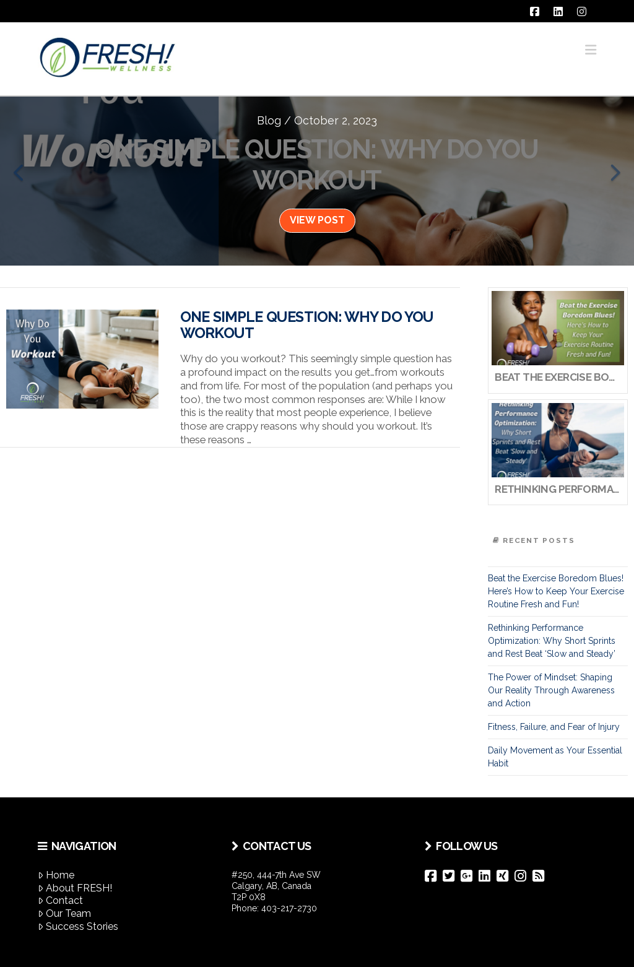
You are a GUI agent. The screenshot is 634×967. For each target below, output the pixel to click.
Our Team (64, 913)
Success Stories (78, 926)
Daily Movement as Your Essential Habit (555, 756)
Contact (60, 900)
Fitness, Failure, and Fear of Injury (554, 727)
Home (56, 875)
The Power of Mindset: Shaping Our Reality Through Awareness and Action (551, 690)
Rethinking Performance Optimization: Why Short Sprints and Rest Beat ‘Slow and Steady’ (551, 641)
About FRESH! (75, 888)
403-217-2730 (289, 908)
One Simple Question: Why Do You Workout (306, 325)
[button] (590, 49)
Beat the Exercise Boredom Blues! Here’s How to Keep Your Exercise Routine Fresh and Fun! (556, 591)
